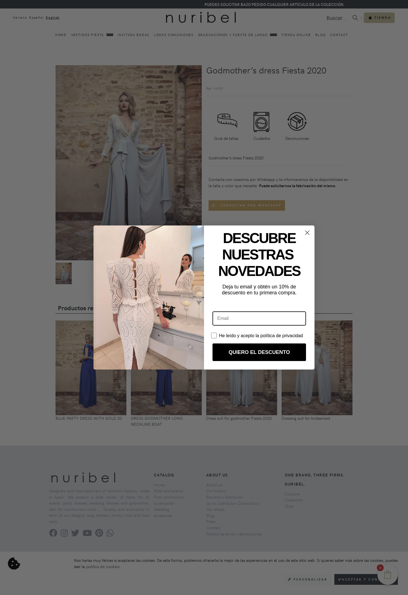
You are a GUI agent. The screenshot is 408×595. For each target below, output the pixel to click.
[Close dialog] (307, 233)
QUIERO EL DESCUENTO (259, 352)
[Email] (259, 318)
